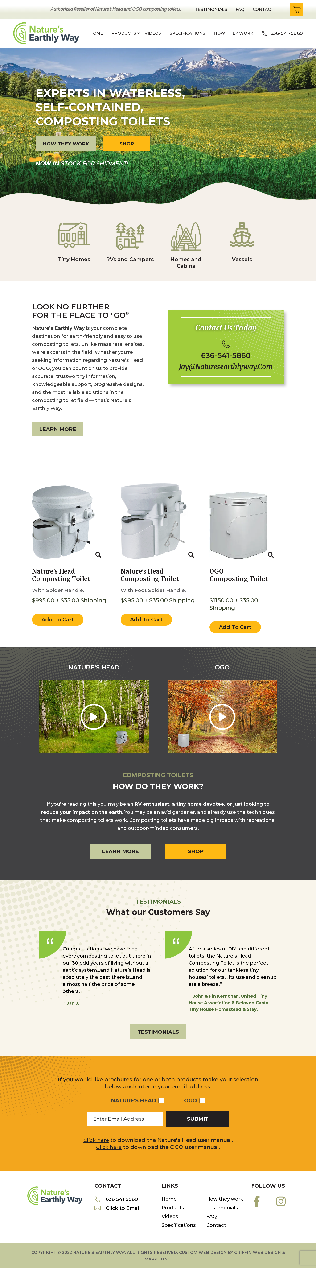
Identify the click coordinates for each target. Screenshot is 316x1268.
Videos (153, 33)
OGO (190, 1099)
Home (96, 33)
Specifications (187, 33)
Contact (263, 9)
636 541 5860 (123, 1197)
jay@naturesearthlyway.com (226, 367)
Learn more (57, 429)
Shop (126, 144)
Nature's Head (133, 1099)
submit (198, 1117)
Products (173, 1206)
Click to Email (124, 1207)
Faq (240, 9)
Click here (96, 1138)
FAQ (211, 1215)
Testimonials (211, 9)
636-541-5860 (286, 33)
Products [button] (123, 33)
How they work (233, 33)
